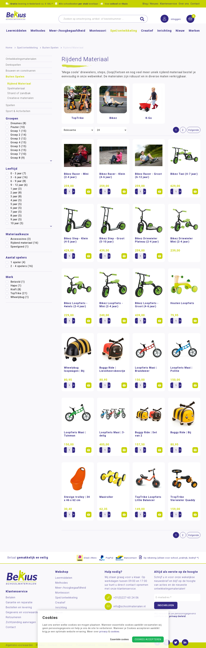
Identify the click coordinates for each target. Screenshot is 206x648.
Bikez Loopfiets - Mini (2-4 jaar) (111, 305)
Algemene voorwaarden (19, 645)
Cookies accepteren (148, 639)
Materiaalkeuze (17, 234)
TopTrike (19, 293)
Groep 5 (18, 146)
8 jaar (16, 215)
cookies (115, 631)
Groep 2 (18, 134)
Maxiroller (106, 496)
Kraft (16, 289)
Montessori (98, 36)
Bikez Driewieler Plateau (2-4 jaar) (147, 240)
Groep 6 (18, 150)
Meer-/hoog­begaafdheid (67, 36)
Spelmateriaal (16, 88)
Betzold (18, 281)
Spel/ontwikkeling (123, 36)
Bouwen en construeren (21, 70)
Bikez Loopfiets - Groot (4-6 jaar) (146, 305)
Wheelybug (20, 297)
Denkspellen (13, 64)
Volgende (193, 130)
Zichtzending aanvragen (21, 622)
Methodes (38, 36)
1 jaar (16, 188)
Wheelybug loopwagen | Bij (74, 369)
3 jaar (16, 196)
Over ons (184, 3)
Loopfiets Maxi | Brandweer (146, 369)
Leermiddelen (16, 36)
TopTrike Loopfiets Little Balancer (148, 498)
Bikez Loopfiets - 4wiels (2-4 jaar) (75, 305)
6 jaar (16, 207)
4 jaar (16, 200)
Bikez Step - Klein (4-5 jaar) (76, 240)
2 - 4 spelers (22, 266)
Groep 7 (18, 153)
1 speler (18, 262)
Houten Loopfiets (182, 303)
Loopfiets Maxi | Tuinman (75, 434)
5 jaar (16, 204)
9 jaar (16, 219)
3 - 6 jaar (19, 177)
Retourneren (13, 617)
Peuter (18, 127)
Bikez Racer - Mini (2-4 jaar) (76, 175)
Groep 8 (18, 157)
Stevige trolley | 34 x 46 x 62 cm (77, 498)
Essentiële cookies (119, 639)
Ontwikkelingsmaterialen (21, 58)
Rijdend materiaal (24, 242)
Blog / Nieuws (150, 3)
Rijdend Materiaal (19, 83)
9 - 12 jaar (19, 184)
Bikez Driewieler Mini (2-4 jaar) (181, 240)
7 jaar (16, 211)
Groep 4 (18, 142)
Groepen (12, 118)
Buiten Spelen (50, 47)
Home (9, 47)
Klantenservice (168, 3)
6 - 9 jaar (18, 181)
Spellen (10, 105)
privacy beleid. (177, 616)
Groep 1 (18, 130)
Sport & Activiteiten (18, 111)
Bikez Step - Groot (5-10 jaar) (111, 240)
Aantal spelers (16, 257)
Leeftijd (11, 168)
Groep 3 (18, 138)
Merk (9, 277)
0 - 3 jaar (18, 173)
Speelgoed (20, 246)
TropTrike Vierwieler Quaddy (182, 498)
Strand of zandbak (19, 93)
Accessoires (21, 238)
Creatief (147, 36)
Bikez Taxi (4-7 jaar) (184, 173)
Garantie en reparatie (19, 602)
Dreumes (18, 123)
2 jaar (16, 192)
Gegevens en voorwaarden (23, 612)
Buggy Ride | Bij (180, 432)
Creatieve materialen (20, 98)
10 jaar (17, 223)
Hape (16, 285)
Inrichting (164, 36)
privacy (103, 631)
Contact (195, 3)
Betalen (10, 597)
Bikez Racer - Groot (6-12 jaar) (148, 175)
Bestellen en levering (19, 607)
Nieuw (180, 36)
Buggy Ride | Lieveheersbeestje (112, 369)
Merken (194, 36)
